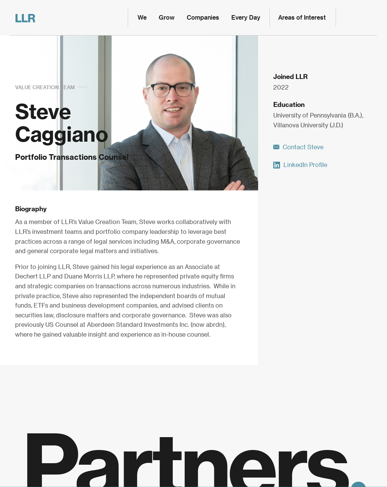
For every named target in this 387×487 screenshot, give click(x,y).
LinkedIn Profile (300, 165)
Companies (203, 18)
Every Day (245, 18)
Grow (167, 18)
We (142, 18)
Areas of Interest (302, 18)
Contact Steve (298, 147)
